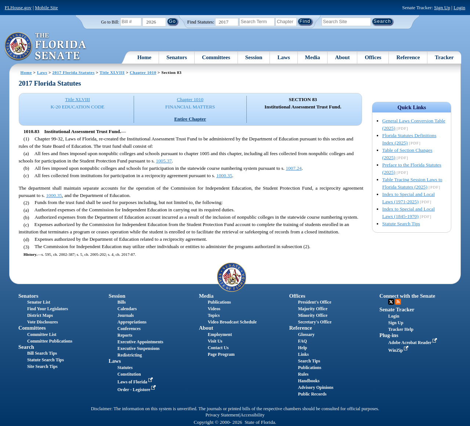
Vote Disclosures (42, 322)
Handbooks (308, 380)
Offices (373, 57)
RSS (398, 302)
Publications (219, 302)
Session (254, 57)
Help (302, 347)
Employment (220, 334)
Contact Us (218, 347)
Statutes (125, 367)
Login (459, 7)
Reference (408, 57)
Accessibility (253, 415)
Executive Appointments (140, 341)
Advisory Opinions (315, 387)
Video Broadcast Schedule (232, 322)
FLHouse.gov (18, 7)
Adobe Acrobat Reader (413, 342)
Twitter (391, 302)
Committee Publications (49, 341)
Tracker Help (400, 329)
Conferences (129, 328)
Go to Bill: (110, 22)
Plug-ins (388, 335)
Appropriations (132, 322)
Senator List (38, 302)
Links (303, 354)
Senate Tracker (396, 309)
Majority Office (312, 308)
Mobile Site (46, 7)
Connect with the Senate (407, 296)
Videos (214, 308)
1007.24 (293, 168)
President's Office (314, 302)
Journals (126, 315)
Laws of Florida (136, 381)
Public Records (312, 394)
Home (144, 57)
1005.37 (164, 161)
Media (312, 57)
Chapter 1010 (143, 72)
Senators (176, 57)
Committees (216, 57)
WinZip (399, 350)
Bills (122, 302)
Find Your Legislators (47, 308)
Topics (214, 315)
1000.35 (224, 175)
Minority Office (312, 315)
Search (26, 347)
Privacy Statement (222, 415)
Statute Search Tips (401, 223)
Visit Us (215, 341)
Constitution (129, 374)
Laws (283, 57)
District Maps (40, 315)
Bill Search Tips (42, 353)
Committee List (42, 334)
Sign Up (442, 7)
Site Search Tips (42, 366)
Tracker (444, 57)
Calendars (127, 308)
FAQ (302, 341)
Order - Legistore (138, 389)
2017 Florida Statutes (74, 72)
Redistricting (130, 355)
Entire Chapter (190, 119)
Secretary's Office (314, 322)
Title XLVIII (112, 72)
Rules (303, 374)
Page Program (221, 354)
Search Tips (309, 361)
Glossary (306, 334)
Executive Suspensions (139, 348)
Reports (125, 335)
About (342, 57)
